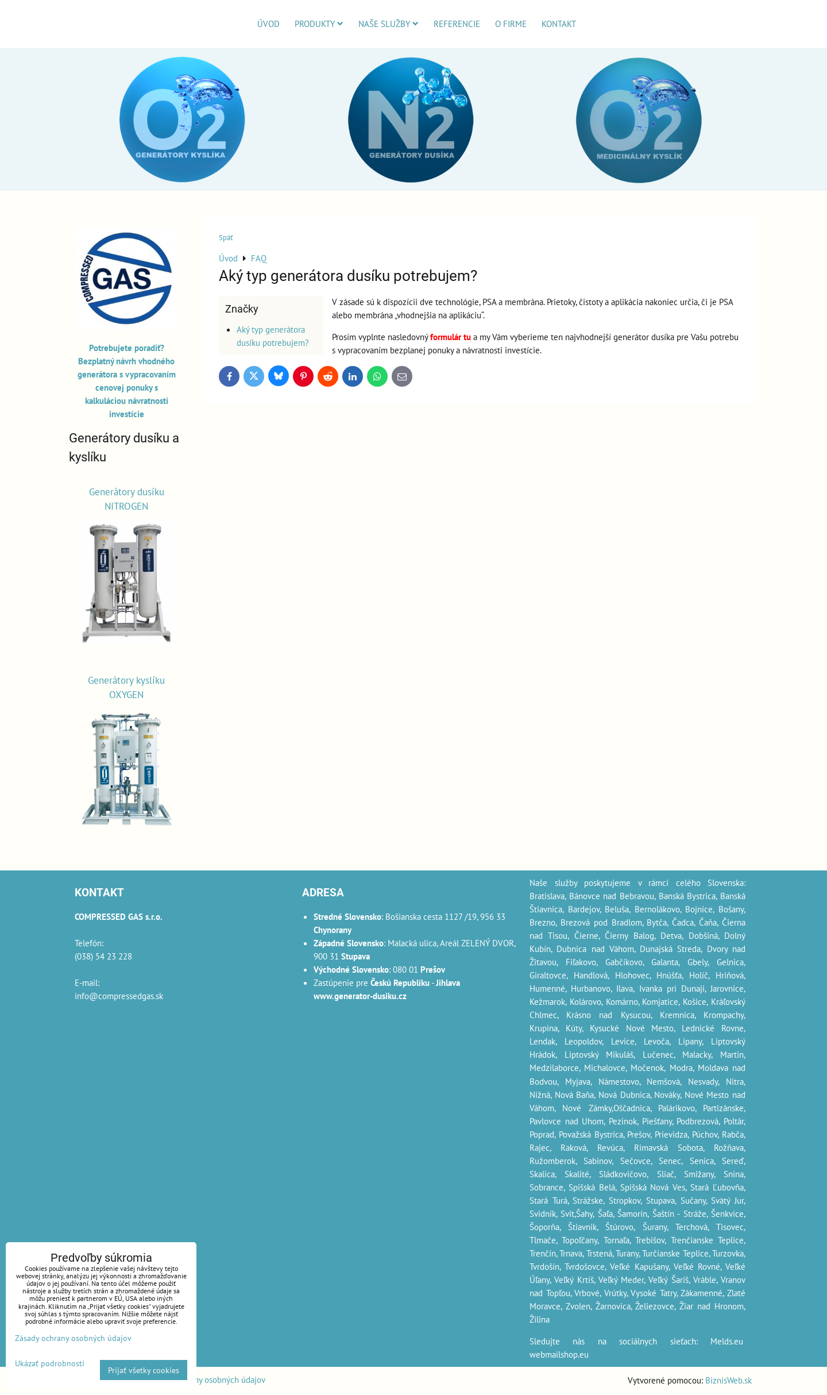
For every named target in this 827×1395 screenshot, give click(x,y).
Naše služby (388, 23)
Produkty (319, 23)
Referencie (457, 23)
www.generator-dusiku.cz (360, 995)
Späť (226, 237)
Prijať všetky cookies (143, 1370)
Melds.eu (726, 1341)
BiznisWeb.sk (728, 1380)
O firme (511, 23)
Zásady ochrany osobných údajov (206, 1379)
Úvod (268, 23)
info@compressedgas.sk (119, 995)
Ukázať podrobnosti (49, 1363)
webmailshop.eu (559, 1354)
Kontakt (559, 23)
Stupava (660, 1200)
